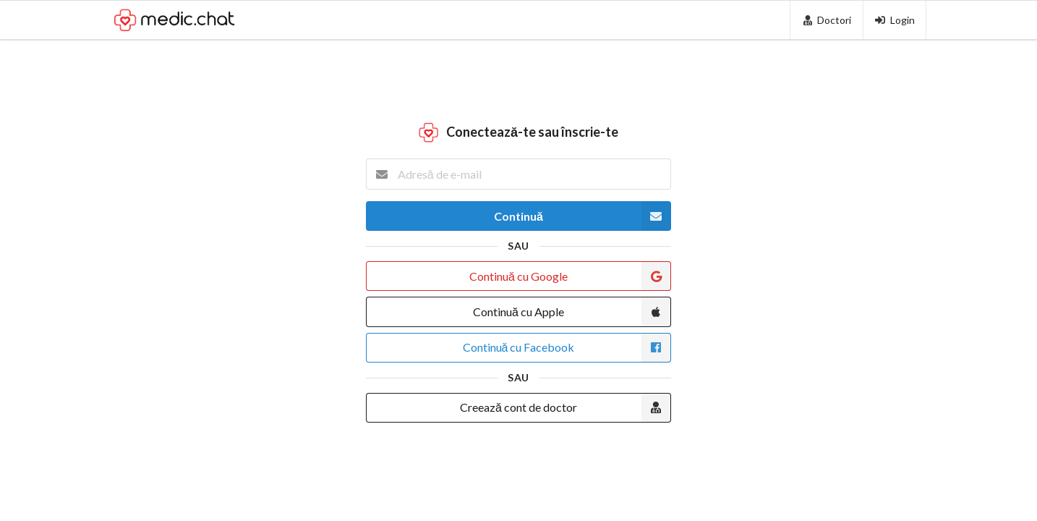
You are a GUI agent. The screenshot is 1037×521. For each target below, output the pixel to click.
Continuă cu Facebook (567, 348)
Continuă (582, 216)
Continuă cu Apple (572, 311)
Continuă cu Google (570, 276)
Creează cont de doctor (565, 408)
